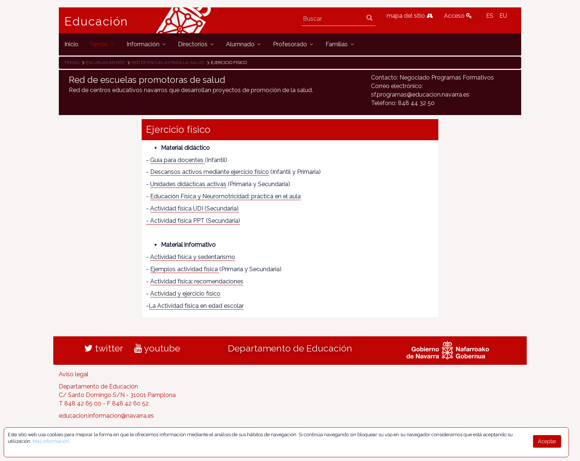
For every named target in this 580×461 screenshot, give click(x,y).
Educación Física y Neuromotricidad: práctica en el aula (225, 196)
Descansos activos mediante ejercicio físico (209, 171)
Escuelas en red (105, 62)
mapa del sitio (410, 15)
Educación (96, 21)
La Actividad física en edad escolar (196, 305)
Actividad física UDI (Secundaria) (194, 208)
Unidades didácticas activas (188, 184)
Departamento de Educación (290, 348)
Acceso (458, 15)
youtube (157, 348)
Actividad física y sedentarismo (192, 256)
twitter (103, 348)
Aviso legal (73, 374)
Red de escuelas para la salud (167, 62)
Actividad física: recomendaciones (196, 281)
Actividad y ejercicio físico (185, 293)
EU (503, 15)
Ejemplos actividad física (184, 269)
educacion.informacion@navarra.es (106, 415)
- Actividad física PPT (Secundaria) (193, 220)
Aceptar (547, 441)
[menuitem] (71, 44)
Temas (71, 62)
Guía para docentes (177, 160)
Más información (51, 441)
